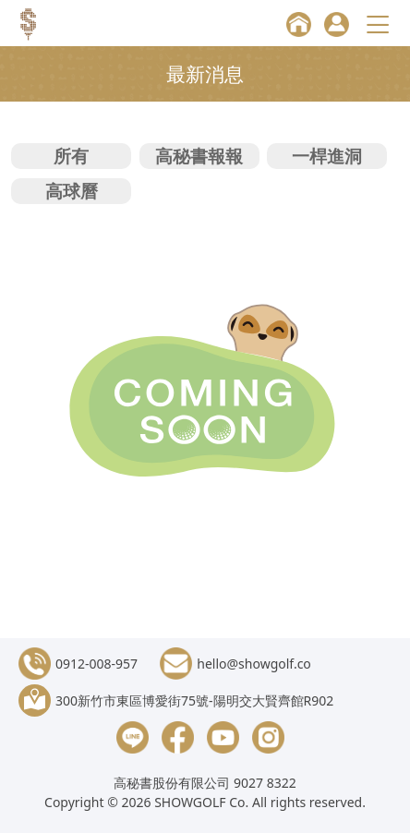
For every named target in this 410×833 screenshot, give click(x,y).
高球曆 (71, 190)
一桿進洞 (327, 155)
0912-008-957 (96, 663)
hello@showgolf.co (254, 663)
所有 (71, 155)
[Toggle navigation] (380, 24)
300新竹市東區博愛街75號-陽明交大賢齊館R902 (194, 700)
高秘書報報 (199, 155)
